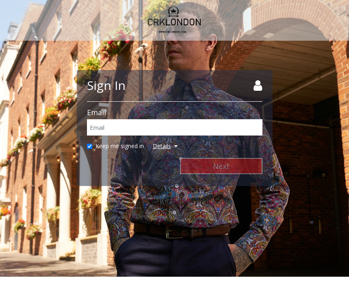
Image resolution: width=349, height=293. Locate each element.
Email (96, 112)
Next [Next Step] (221, 166)
